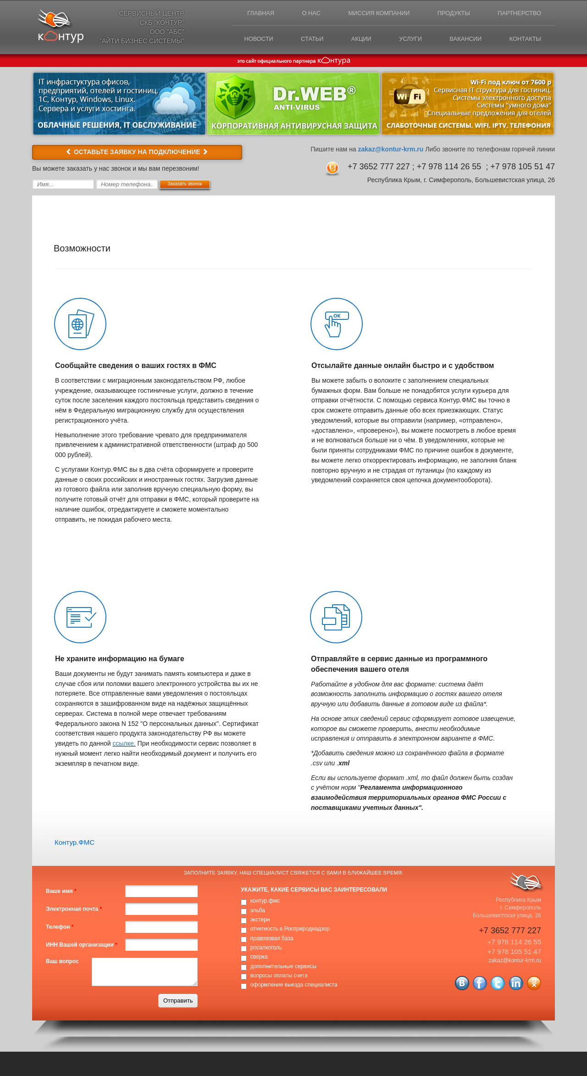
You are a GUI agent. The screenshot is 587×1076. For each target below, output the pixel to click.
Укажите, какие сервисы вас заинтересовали (314, 889)
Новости (252, 39)
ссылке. (124, 743)
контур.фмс (265, 901)
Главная (255, 13)
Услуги (407, 39)
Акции (357, 39)
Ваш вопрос (62, 962)
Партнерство (519, 13)
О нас (306, 13)
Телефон (59, 927)
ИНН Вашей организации (81, 945)
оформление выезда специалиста (294, 985)
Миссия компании (375, 13)
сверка (259, 957)
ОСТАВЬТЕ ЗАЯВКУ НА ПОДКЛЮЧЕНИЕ (137, 152)
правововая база (272, 938)
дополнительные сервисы (283, 966)
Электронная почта (74, 909)
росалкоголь (266, 947)
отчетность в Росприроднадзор (290, 929)
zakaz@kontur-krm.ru (391, 149)
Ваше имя (61, 891)
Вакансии (464, 39)
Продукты (451, 13)
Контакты (525, 39)
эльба (257, 910)
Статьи (307, 39)
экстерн (260, 919)
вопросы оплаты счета (279, 975)
